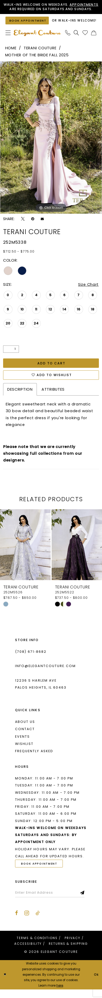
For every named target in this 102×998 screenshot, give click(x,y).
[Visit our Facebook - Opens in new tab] (16, 922)
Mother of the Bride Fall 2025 (37, 62)
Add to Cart (51, 371)
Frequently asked (34, 759)
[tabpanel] (51, 145)
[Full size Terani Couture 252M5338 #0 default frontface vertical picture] (51, 145)
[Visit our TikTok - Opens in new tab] (38, 922)
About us (25, 730)
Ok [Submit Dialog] (96, 983)
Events (22, 745)
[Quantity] (11, 357)
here (59, 994)
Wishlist (24, 752)
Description (20, 397)
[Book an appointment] (27, 26)
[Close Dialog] (5, 983)
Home (11, 55)
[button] (8, 40)
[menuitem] (8, 40)
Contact (25, 737)
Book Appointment (40, 872)
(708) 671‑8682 (31, 660)
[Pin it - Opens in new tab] (32, 226)
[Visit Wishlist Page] (85, 40)
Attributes (53, 397)
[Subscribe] (84, 901)
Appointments (18, 9)
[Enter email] (50, 901)
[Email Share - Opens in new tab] (42, 226)
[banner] (37, 40)
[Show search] (76, 40)
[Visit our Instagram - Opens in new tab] (26, 922)
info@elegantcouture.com (45, 674)
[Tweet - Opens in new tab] (23, 226)
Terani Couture (40, 55)
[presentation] (25, 553)
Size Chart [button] (88, 292)
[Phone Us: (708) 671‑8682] (68, 40)
